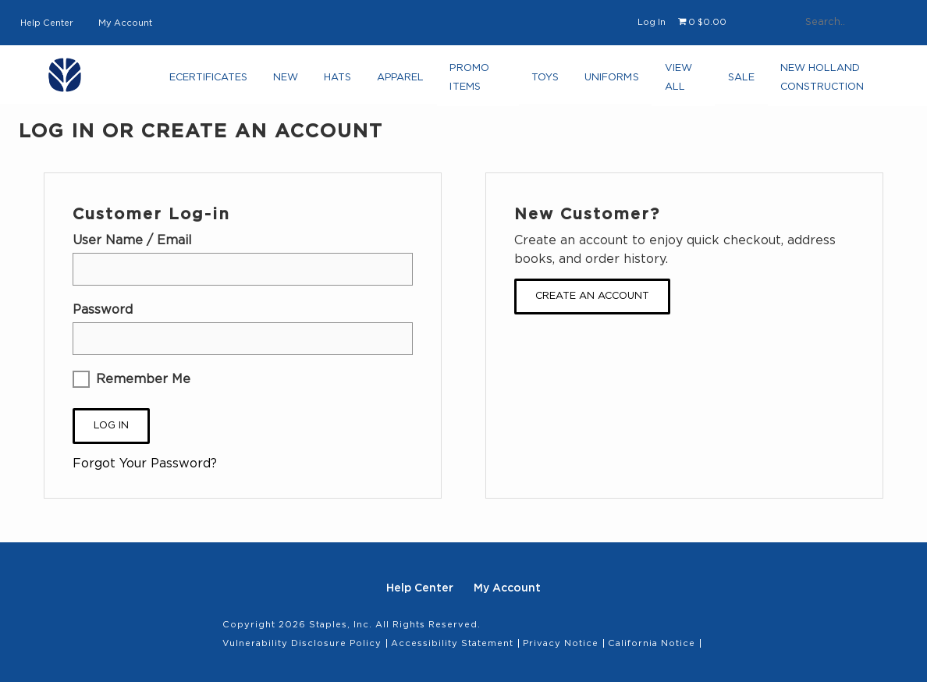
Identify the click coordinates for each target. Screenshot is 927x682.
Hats (336, 82)
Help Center (46, 23)
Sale (735, 82)
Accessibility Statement (452, 643)
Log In (652, 22)
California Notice (651, 643)
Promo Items (465, 82)
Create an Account (592, 296)
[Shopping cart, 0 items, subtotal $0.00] (702, 22)
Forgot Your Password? (145, 463)
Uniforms (607, 82)
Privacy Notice (560, 643)
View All (672, 82)
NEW (287, 82)
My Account (125, 23)
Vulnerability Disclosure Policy (302, 643)
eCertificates (210, 82)
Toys (542, 82)
